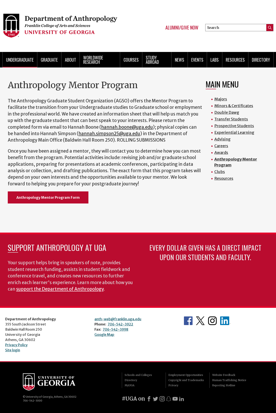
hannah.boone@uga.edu (127, 127)
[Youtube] (175, 398)
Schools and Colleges (138, 375)
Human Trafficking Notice (229, 380)
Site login (12, 350)
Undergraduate (20, 59)
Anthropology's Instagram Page (212, 320)
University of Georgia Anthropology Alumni (225, 320)
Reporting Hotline (223, 385)
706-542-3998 (115, 329)
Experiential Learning (234, 132)
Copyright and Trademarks (186, 380)
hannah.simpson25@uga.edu (109, 133)
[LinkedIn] (181, 398)
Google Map (104, 334)
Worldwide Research (93, 59)
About (70, 59)
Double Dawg (226, 112)
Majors (220, 99)
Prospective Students (234, 125)
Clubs (219, 171)
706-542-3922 (120, 324)
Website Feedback (223, 375)
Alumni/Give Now (181, 28)
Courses (131, 59)
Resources (223, 178)
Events (197, 59)
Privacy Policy (16, 345)
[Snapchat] (168, 398)
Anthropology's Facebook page (188, 320)
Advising (222, 139)
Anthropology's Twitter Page (200, 320)
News (179, 59)
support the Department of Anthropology (60, 289)
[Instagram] (162, 398)
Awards (221, 152)
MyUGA (129, 385)
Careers (221, 145)
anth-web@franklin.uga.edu (117, 319)
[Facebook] (149, 398)
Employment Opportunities (185, 375)
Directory (261, 59)
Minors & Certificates (233, 105)
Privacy (173, 385)
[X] (155, 398)
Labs (214, 59)
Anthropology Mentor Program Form (48, 197)
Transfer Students (231, 119)
